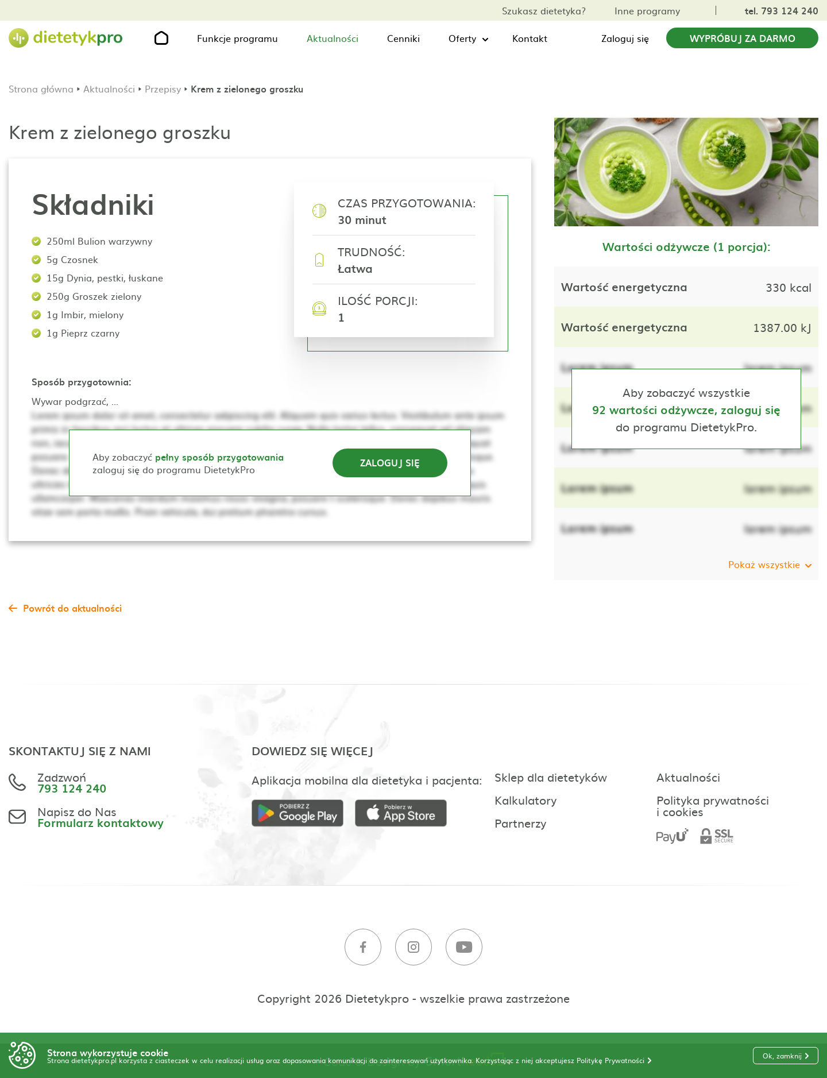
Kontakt (529, 38)
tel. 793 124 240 (781, 10)
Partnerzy (520, 822)
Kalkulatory (525, 799)
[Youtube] (464, 947)
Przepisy (163, 88)
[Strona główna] (66, 38)
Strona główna (41, 88)
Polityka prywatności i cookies (712, 805)
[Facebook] (363, 947)
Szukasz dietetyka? (544, 10)
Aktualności (332, 38)
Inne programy (647, 10)
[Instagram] (413, 947)
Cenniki (403, 38)
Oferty (462, 38)
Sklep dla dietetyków (550, 776)
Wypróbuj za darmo (742, 38)
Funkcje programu (237, 38)
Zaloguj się (625, 37)
